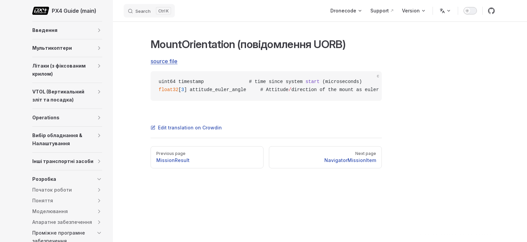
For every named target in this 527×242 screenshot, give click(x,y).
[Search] (149, 10)
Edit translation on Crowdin (186, 127)
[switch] (470, 10)
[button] (99, 30)
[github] (491, 11)
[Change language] (445, 11)
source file (164, 61)
